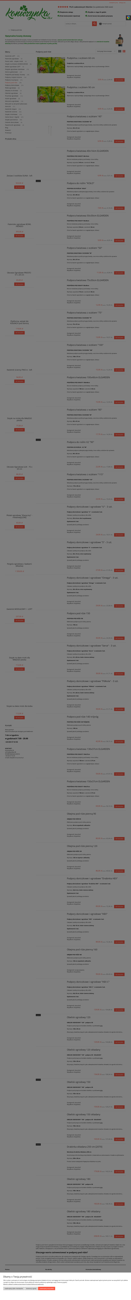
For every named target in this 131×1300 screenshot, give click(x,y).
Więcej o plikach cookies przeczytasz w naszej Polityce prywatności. (23, 1284)
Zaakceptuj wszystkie (47, 1288)
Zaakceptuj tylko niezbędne (14, 1288)
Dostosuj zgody (31, 1288)
